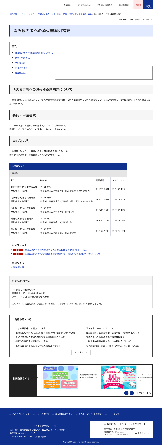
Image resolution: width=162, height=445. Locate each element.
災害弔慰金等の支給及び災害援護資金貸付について (40, 336)
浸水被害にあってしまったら (100, 328)
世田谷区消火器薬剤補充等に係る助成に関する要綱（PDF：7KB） (56, 249)
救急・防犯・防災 (53, 13)
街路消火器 (18, 266)
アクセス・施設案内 (104, 5)
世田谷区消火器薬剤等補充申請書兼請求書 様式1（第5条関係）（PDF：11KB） (64, 253)
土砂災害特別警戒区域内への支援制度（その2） (39, 345)
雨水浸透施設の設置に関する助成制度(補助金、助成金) (112, 345)
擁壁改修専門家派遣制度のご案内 (32, 340)
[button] (66, 5)
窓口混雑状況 (124, 5)
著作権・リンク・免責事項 (90, 413)
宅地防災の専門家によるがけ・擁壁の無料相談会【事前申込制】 (47, 332)
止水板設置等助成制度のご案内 (31, 328)
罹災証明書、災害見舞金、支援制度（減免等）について (113, 332)
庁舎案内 (61, 429)
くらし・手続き (37, 13)
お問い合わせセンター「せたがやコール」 (127, 423)
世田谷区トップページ (19, 13)
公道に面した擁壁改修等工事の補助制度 (105, 336)
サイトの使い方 (42, 413)
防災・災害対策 (70, 13)
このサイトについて (20, 413)
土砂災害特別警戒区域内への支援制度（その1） (109, 340)
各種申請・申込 (85, 13)
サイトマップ (113, 413)
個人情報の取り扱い (63, 413)
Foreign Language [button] (84, 5)
